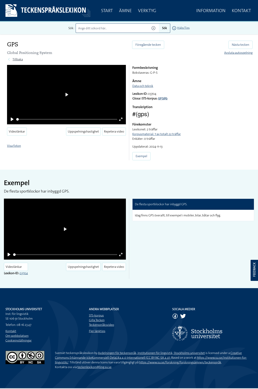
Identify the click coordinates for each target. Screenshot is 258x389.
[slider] (66, 119)
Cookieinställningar (18, 340)
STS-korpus (96, 315)
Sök (164, 28)
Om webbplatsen (17, 336)
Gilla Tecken (97, 320)
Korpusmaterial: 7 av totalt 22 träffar (156, 134)
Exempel (141, 156)
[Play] (12, 119)
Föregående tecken (148, 45)
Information (211, 10)
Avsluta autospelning (238, 53)
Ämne (125, 10)
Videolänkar (17, 131)
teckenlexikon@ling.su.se (94, 367)
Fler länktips (97, 331)
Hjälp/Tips (183, 28)
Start (107, 10)
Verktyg (147, 10)
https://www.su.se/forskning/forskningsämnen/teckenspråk (180, 362)
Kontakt (241, 10)
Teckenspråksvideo (101, 325)
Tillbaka (18, 59)
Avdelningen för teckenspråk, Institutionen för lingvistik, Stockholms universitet (151, 353)
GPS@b (163, 98)
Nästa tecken (240, 45)
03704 (24, 273)
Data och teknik (142, 86)
